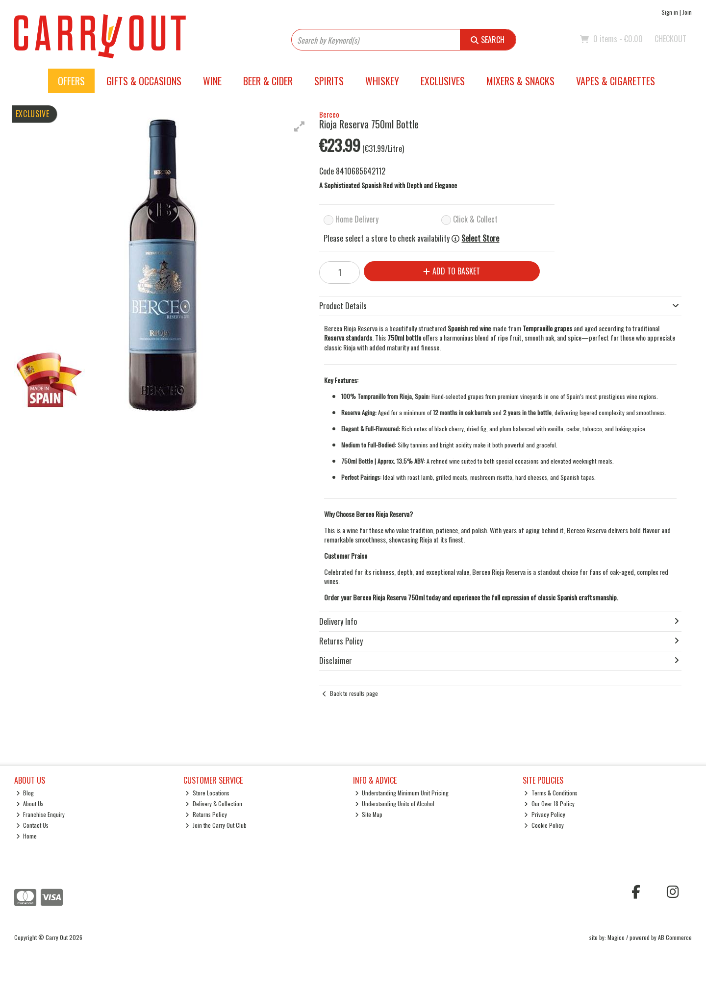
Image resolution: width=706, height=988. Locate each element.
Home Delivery (356, 219)
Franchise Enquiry (40, 814)
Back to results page (354, 693)
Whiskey (382, 81)
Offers (71, 81)
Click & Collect (475, 219)
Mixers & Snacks (520, 81)
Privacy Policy (544, 814)
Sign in (669, 12)
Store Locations (207, 793)
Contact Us (32, 825)
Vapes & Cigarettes (615, 81)
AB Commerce (675, 937)
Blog (25, 793)
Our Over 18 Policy (549, 803)
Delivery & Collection (213, 803)
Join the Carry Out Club (216, 825)
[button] (299, 126)
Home (26, 836)
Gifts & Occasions (143, 81)
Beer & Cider (268, 81)
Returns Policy (206, 814)
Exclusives (443, 81)
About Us (30, 803)
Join (687, 12)
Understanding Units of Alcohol (395, 803)
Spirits (329, 81)
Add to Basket (451, 271)
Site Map (369, 814)
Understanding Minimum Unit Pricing (402, 793)
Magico (616, 937)
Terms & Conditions (551, 793)
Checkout (670, 39)
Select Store (480, 238)
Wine (212, 81)
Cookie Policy (544, 825)
